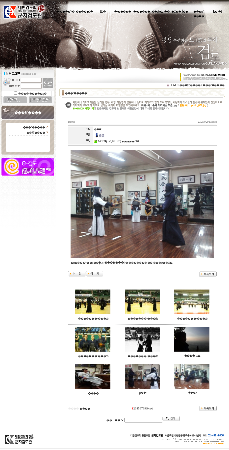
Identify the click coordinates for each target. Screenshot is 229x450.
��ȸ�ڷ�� (161, 11)
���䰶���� (198, 14)
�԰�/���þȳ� (103, 11)
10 (147, 408)
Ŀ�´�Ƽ (217, 11)
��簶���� (35, 133)
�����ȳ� (84, 11)
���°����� (34, 127)
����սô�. (192, 356)
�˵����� (122, 11)
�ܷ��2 (192, 393)
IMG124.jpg (101, 141)
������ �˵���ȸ (93, 318)
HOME (173, 85)
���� (93, 393)
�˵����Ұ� (65, 11)
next (151, 408)
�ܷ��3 (143, 393)
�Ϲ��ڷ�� (179, 11)
